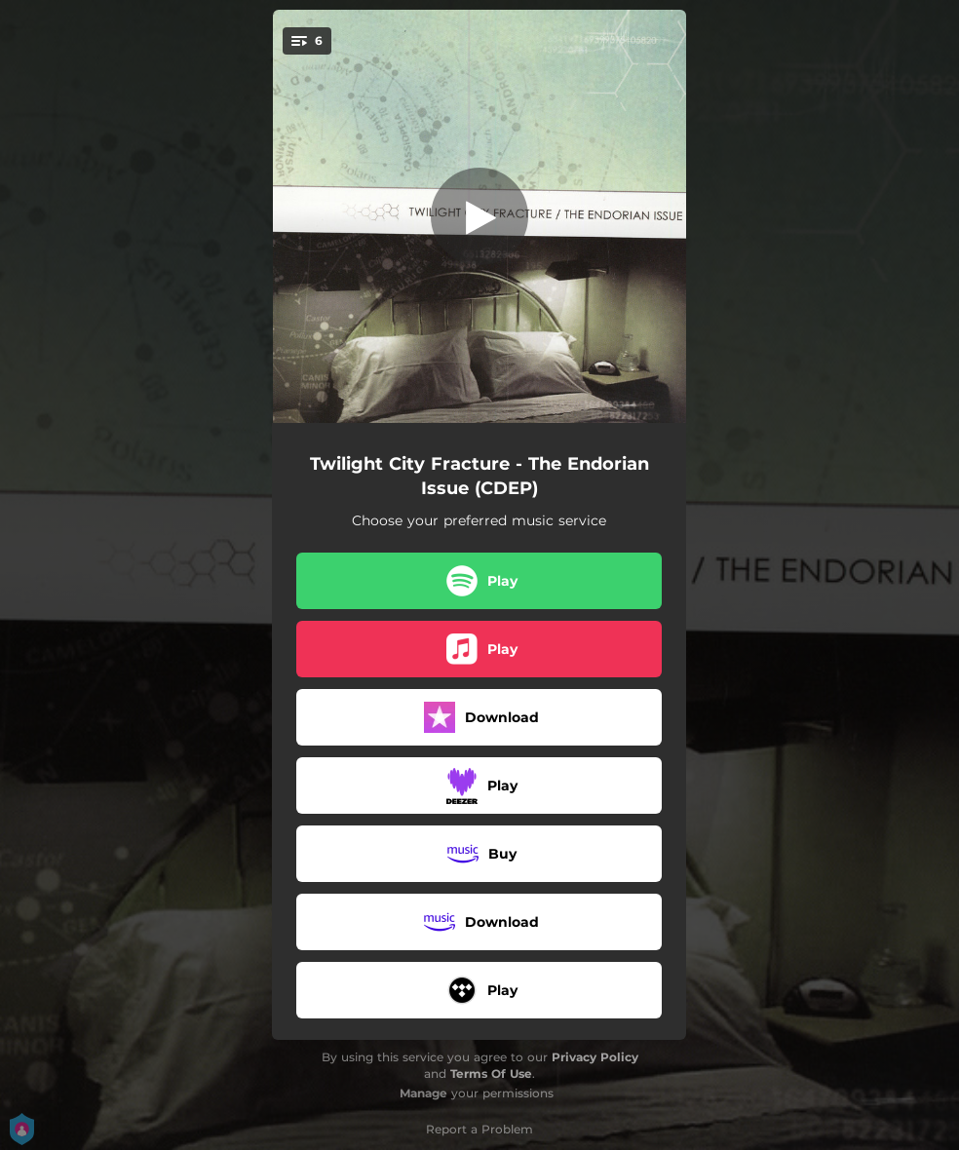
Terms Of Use (491, 1073)
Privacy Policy (595, 1057)
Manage (423, 1093)
